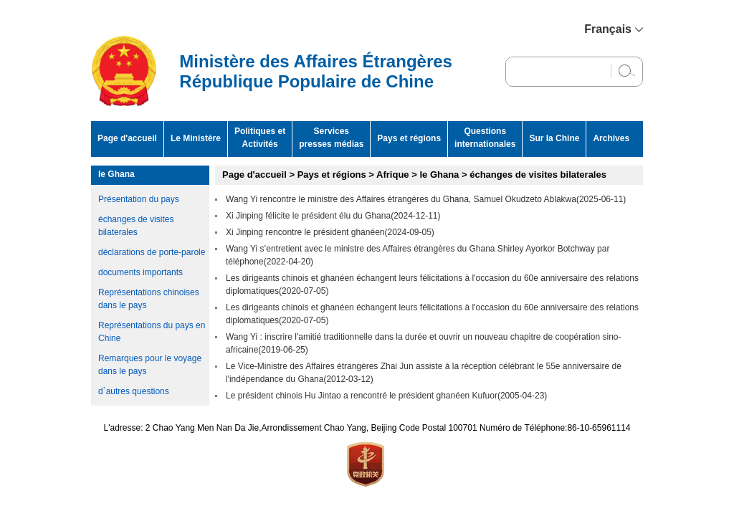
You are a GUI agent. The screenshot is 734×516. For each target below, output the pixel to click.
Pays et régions (409, 138)
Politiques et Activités (259, 137)
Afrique (392, 174)
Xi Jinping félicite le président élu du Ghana (308, 216)
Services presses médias (331, 137)
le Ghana (116, 174)
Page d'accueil (127, 138)
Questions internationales (484, 137)
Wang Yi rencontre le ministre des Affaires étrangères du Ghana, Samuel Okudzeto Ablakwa (401, 199)
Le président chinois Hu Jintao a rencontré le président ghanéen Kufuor (361, 396)
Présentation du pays (138, 199)
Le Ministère (196, 138)
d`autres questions (133, 391)
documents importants (140, 272)
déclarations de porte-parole (151, 252)
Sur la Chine (554, 138)
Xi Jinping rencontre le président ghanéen (305, 232)
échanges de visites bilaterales (538, 174)
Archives (611, 138)
